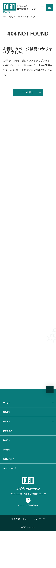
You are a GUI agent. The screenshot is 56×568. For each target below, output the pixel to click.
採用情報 (6, 486)
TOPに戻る (28, 94)
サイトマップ (39, 556)
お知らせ (6, 477)
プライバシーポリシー (20, 556)
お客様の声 (7, 467)
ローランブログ (9, 505)
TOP (4, 17)
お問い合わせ (8, 496)
